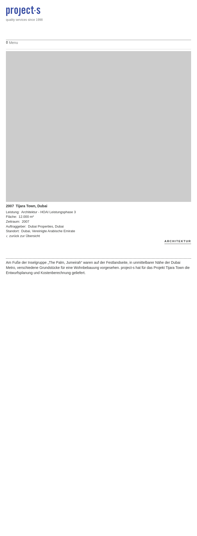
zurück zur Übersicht (23, 236)
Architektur (177, 241)
